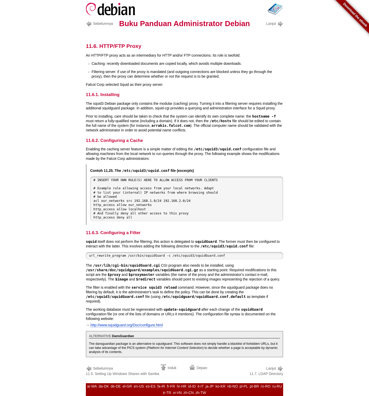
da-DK (104, 386)
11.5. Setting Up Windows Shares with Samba (122, 370)
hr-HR (181, 386)
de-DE (116, 386)
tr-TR (167, 393)
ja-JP (210, 386)
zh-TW (201, 393)
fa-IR (161, 386)
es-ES (151, 386)
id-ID (192, 386)
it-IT (201, 386)
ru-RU (277, 386)
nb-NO (232, 386)
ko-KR (220, 386)
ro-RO (266, 386)
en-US (139, 386)
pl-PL (244, 386)
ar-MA (92, 386)
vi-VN (177, 393)
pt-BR (254, 386)
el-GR (127, 386)
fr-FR (171, 386)
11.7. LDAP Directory (266, 370)
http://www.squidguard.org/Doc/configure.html (126, 325)
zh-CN (188, 393)
